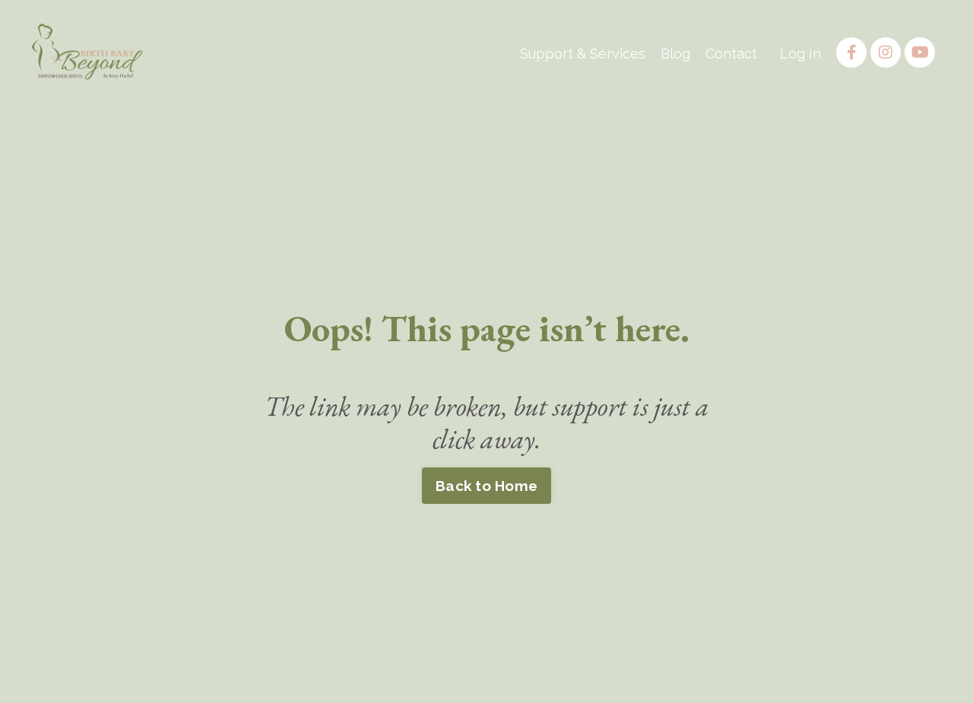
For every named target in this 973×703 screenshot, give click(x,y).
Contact (731, 54)
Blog (675, 54)
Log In (800, 54)
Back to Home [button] (486, 485)
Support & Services (582, 54)
